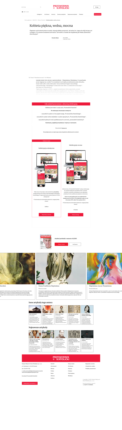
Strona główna (28, 20)
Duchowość (53, 366)
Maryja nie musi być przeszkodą (73, 314)
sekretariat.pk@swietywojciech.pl (30, 372)
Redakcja (70, 375)
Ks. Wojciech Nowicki (33, 344)
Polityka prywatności (91, 368)
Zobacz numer (61, 244)
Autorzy (53, 14)
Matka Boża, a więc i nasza (47, 314)
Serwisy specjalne (61, 14)
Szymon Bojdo (71, 344)
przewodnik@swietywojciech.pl (33, 371)
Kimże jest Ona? (59, 314)
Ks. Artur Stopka (84, 342)
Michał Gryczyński (42, 288)
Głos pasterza (45, 339)
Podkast (81, 14)
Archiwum (75, 244)
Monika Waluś (55, 37)
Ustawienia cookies (90, 366)
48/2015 (74, 238)
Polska (52, 371)
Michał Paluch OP (45, 340)
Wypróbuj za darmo (46, 214)
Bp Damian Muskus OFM (59, 340)
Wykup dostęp (75, 214)
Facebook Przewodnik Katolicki (29, 376)
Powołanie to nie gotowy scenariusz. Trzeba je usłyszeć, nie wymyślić (74, 341)
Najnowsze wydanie (72, 14)
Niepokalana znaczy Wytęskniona (100, 286)
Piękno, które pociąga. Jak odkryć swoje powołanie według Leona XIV (34, 341)
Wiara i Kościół (41, 20)
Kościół (52, 363)
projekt (88, 384)
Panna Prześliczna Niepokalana (49, 286)
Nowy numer (71, 363)
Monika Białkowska (93, 288)
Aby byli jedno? (33, 314)
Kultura (52, 378)
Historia (53, 375)
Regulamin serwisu (90, 363)
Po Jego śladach (59, 339)
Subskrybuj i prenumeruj (29, 383)
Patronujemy (71, 373)
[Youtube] (22, 11)
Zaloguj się (64, 128)
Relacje (52, 368)
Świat (52, 373)
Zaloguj (96, 7)
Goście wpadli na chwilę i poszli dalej (86, 314)
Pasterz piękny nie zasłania (86, 339)
